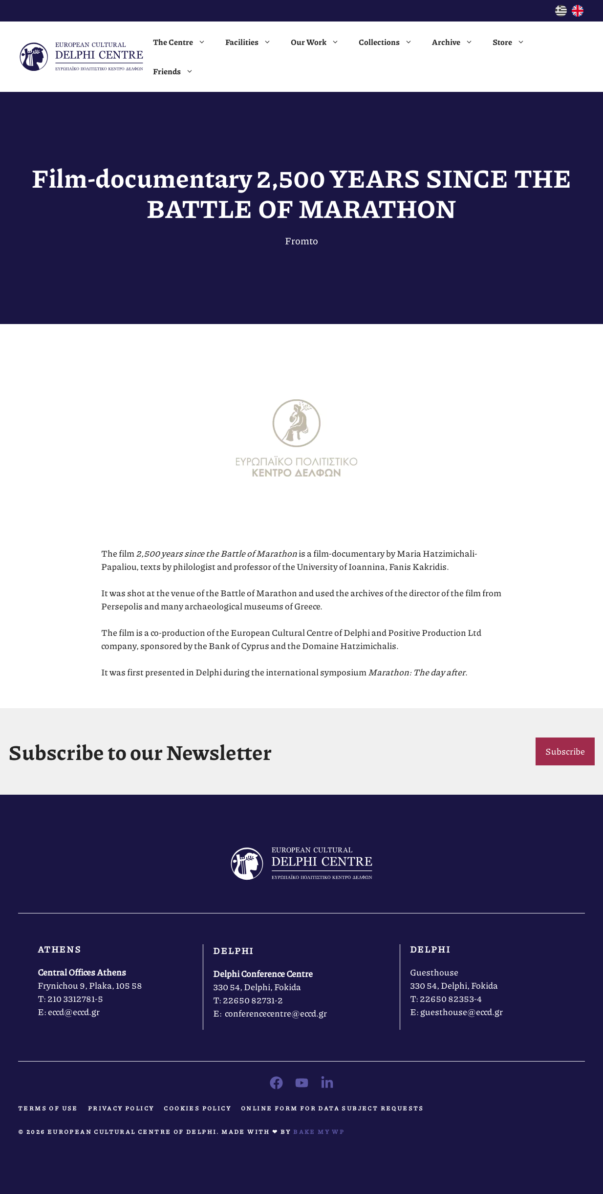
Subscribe (565, 751)
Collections (390, 42)
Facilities (253, 42)
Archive (457, 42)
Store (514, 42)
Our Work (320, 42)
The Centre (184, 42)
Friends (178, 71)
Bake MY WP (319, 1132)
